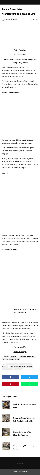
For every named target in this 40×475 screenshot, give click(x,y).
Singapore (6, 342)
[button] (10, 377)
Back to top (20, 463)
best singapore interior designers (21, 366)
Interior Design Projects (11, 359)
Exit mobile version (20, 472)
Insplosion (28, 336)
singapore (18, 369)
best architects (12, 364)
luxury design (7, 369)
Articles (13, 356)
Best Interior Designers (27, 356)
